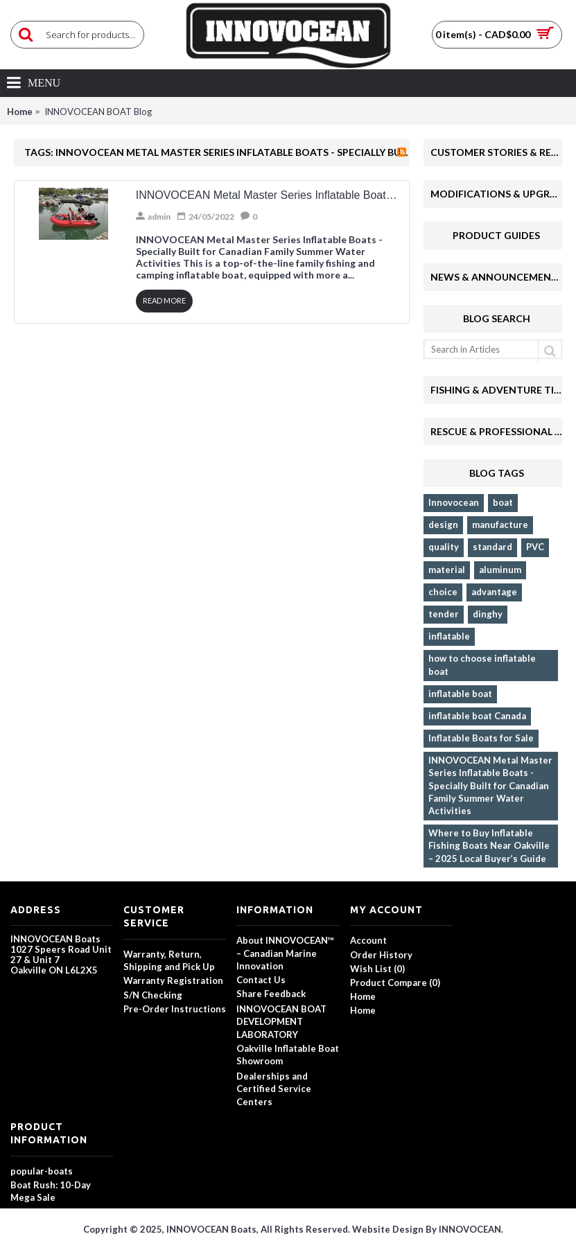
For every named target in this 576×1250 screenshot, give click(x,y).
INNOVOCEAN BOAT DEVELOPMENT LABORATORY (281, 1021)
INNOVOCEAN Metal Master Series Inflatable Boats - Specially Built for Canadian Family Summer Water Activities (490, 785)
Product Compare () (395, 982)
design (443, 524)
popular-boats (41, 1171)
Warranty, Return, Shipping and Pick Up (169, 960)
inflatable (449, 636)
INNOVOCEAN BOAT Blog (98, 111)
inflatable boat (460, 693)
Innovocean (453, 502)
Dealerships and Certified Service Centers (273, 1089)
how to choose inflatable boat (482, 664)
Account (368, 940)
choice (442, 591)
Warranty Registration (173, 980)
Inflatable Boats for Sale (481, 737)
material (446, 569)
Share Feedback (271, 993)
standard (492, 546)
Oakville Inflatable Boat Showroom (287, 1054)
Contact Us (261, 979)
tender (443, 613)
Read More (164, 300)
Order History (381, 954)
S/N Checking (152, 995)
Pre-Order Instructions (174, 1008)
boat (503, 502)
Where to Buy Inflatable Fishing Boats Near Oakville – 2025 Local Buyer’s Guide (489, 845)
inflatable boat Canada (477, 715)
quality (443, 546)
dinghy (488, 613)
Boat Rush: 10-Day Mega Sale (50, 1191)
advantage (494, 591)
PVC (535, 546)
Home (20, 111)
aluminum (500, 569)
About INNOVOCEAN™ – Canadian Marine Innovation (285, 953)
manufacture (500, 524)
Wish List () (377, 968)
